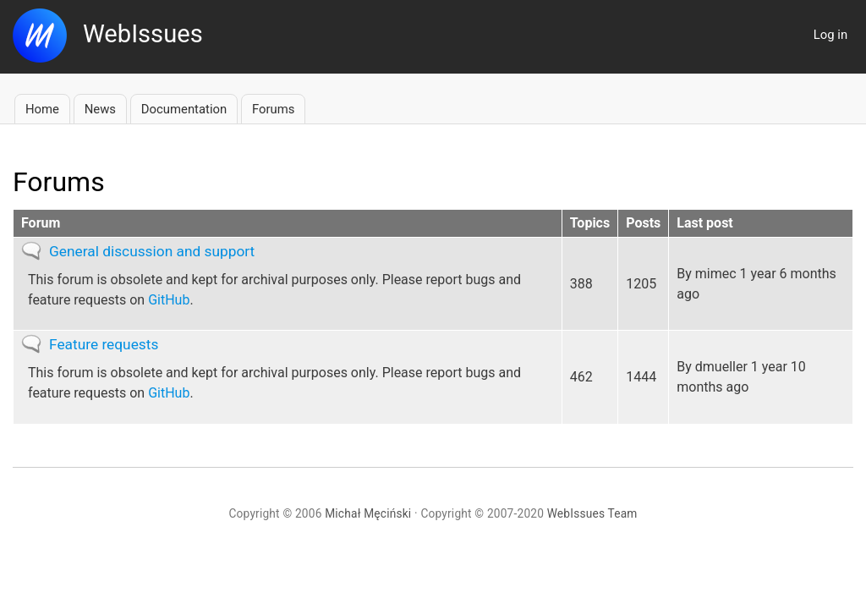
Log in (830, 34)
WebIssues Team (592, 513)
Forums (273, 109)
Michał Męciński (368, 513)
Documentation (184, 109)
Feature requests (103, 344)
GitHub (168, 300)
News (100, 109)
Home (42, 109)
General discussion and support (152, 251)
